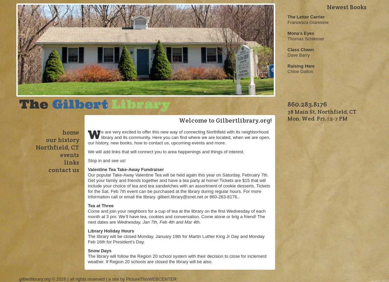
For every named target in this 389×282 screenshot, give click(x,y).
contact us (63, 170)
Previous (20, 55)
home (70, 132)
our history (62, 140)
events (69, 155)
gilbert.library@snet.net (180, 196)
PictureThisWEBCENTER (151, 279)
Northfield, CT (57, 147)
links (71, 162)
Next (272, 55)
